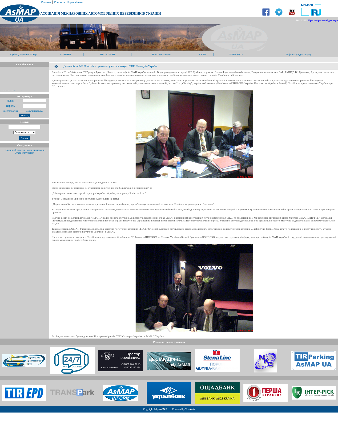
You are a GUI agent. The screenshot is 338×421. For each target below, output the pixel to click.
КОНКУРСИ (236, 54)
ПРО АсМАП (107, 54)
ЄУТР (202, 54)
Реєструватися (10, 110)
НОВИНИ (65, 54)
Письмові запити (161, 54)
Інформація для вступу (298, 54)
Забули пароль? (34, 110)
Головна (45, 2)
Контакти (60, 2)
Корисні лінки (75, 2)
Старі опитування (24, 152)
